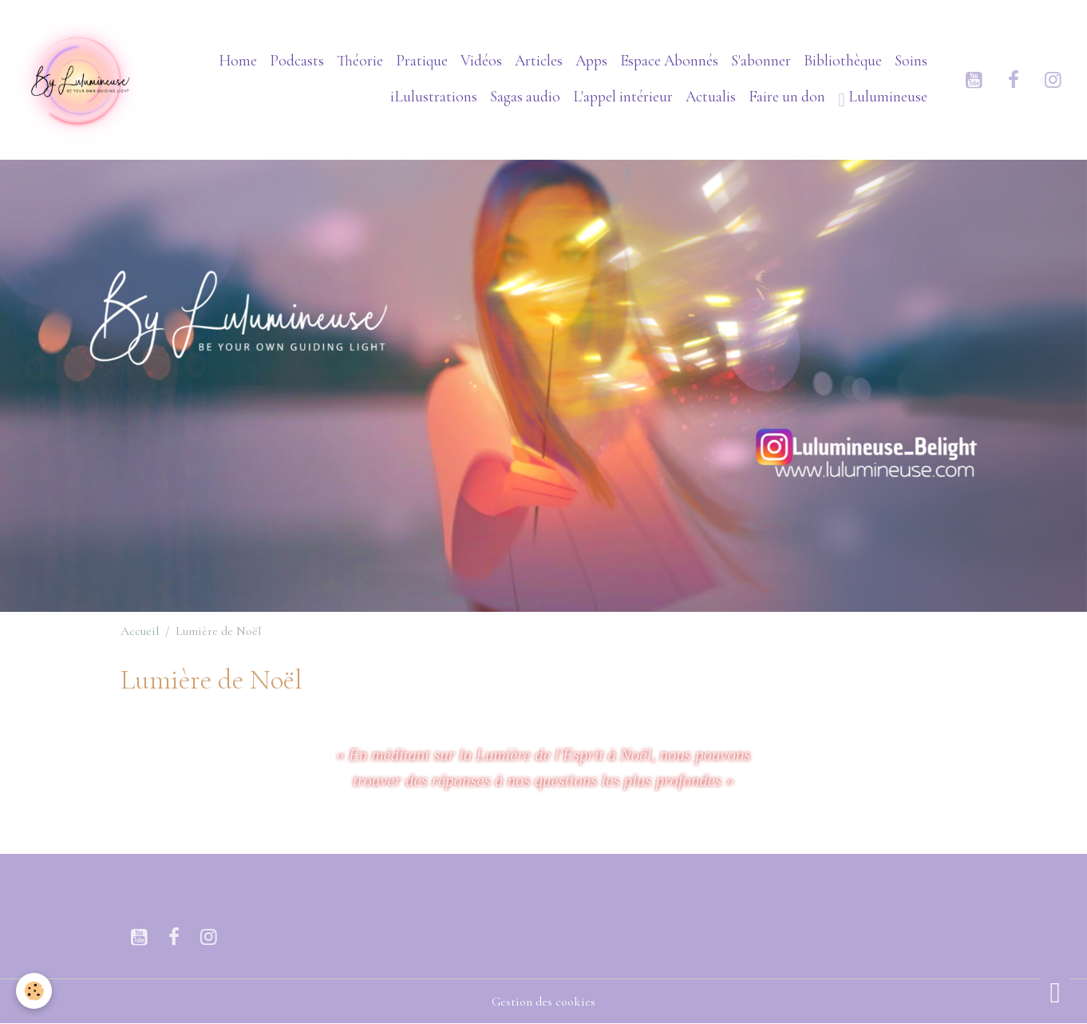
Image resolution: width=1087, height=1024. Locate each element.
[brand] (79, 79)
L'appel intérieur (623, 96)
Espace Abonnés (669, 60)
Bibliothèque (843, 60)
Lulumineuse (882, 98)
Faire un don (787, 96)
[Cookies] (34, 991)
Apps (591, 60)
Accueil (140, 631)
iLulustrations (433, 96)
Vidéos (481, 60)
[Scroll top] (1055, 992)
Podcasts (297, 60)
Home (238, 60)
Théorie (360, 60)
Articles (539, 60)
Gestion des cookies (543, 1002)
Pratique (422, 60)
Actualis (711, 96)
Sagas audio (525, 96)
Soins (911, 60)
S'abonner (761, 60)
